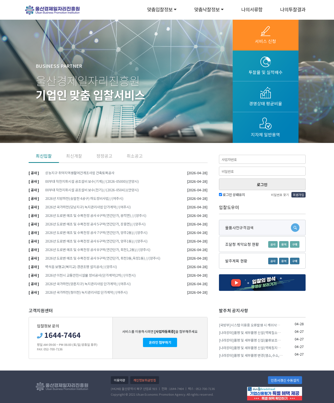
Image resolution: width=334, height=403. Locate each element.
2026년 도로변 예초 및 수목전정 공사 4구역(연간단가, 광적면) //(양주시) (95, 215)
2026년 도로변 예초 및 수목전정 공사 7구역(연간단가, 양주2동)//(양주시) (96, 232)
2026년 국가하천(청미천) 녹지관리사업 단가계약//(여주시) (86, 292)
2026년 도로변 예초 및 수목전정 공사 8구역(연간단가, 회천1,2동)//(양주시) (97, 249)
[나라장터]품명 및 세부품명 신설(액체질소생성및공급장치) (259, 332)
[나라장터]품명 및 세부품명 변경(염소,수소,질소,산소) (256, 355)
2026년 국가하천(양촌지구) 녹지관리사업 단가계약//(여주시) (88, 283)
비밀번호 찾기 (280, 194)
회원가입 (298, 194)
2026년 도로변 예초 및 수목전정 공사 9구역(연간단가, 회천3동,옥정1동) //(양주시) (102, 258)
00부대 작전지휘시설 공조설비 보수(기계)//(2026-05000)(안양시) (92, 181)
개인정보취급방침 (144, 380)
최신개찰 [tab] (74, 156)
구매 (294, 244)
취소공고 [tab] (135, 156)
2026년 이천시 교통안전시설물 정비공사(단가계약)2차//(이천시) (90, 275)
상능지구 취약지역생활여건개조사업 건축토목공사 (79, 172)
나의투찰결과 (293, 9)
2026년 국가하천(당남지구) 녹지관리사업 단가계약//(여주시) (88, 206)
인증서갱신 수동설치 (285, 380)
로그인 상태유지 (232, 194)
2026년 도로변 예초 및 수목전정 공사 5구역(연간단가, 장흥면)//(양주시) (95, 223)
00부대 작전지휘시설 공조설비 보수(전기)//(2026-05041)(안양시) (92, 189)
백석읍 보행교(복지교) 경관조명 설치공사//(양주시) (81, 266)
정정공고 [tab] (104, 156)
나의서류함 (252, 9)
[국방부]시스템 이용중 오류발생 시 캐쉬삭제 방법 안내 (256, 324)
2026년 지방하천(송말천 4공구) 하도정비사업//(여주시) (84, 198)
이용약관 (119, 380)
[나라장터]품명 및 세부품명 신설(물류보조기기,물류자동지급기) (263, 340)
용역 (283, 244)
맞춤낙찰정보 (207, 9)
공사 (273, 244)
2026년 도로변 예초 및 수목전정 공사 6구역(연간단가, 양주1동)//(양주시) (96, 240)
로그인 (262, 184)
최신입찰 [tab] (44, 156)
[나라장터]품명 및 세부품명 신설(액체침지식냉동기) (255, 347)
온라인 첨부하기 (160, 342)
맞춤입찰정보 (160, 9)
